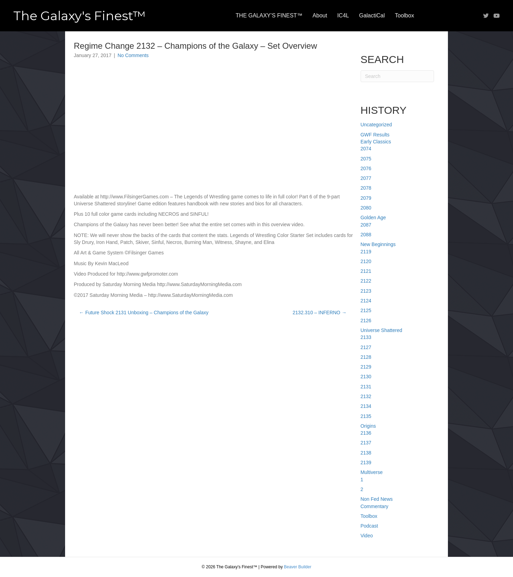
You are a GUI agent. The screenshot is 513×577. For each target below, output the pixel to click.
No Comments (133, 55)
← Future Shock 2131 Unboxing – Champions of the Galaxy (143, 312)
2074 (366, 148)
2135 (366, 416)
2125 (366, 310)
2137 (366, 442)
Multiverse (372, 472)
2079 (366, 198)
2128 (366, 357)
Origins (368, 426)
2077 (366, 178)
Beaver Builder (297, 566)
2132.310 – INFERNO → (320, 312)
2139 (366, 462)
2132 (366, 396)
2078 (366, 188)
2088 (366, 234)
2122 (366, 281)
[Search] (397, 76)
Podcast (369, 526)
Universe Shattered (381, 330)
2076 (366, 168)
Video (367, 535)
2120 (366, 261)
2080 (366, 208)
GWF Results (375, 134)
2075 (366, 158)
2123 (366, 291)
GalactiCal (372, 15)
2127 (366, 347)
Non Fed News (377, 499)
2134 (366, 406)
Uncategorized (376, 124)
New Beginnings (378, 244)
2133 (366, 337)
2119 (366, 251)
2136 (366, 433)
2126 (366, 320)
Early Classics (376, 141)
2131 (366, 386)
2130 (366, 376)
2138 (366, 453)
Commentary (374, 506)
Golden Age (373, 217)
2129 (366, 367)
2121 (366, 271)
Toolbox (404, 15)
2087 (366, 225)
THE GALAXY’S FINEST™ (269, 15)
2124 (366, 300)
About (320, 15)
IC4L (343, 15)
